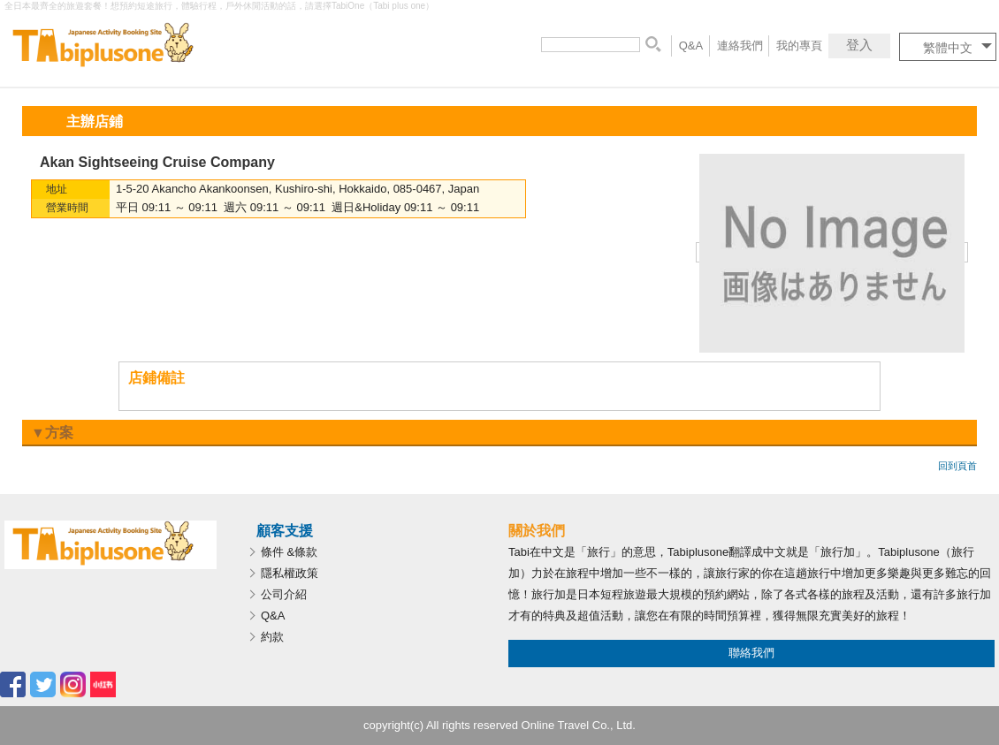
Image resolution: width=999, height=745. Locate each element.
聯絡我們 (751, 652)
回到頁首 (957, 465)
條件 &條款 (289, 552)
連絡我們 (740, 45)
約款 (272, 636)
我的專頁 (799, 45)
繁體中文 (947, 48)
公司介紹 (284, 594)
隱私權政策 (289, 573)
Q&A (691, 45)
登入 (859, 45)
